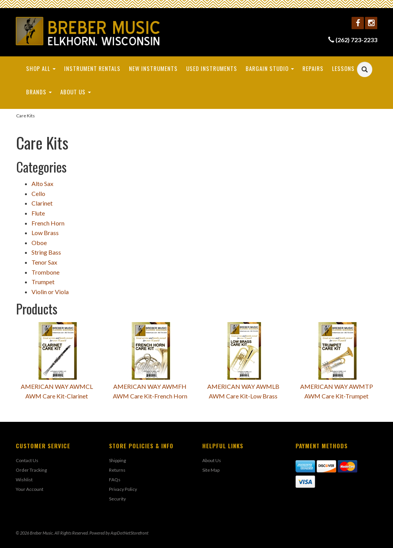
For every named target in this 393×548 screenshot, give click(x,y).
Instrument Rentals (92, 68)
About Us (75, 91)
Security (117, 499)
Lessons (343, 68)
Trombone (45, 272)
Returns (117, 470)
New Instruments (153, 68)
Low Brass (45, 232)
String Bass (46, 252)
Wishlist (24, 479)
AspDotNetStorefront (130, 532)
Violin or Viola (50, 291)
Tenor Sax (44, 262)
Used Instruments (211, 68)
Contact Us (27, 460)
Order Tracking (31, 470)
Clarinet (42, 203)
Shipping (117, 460)
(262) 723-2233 (356, 39)
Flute (38, 213)
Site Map (211, 470)
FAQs (115, 479)
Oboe (39, 242)
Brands (39, 91)
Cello (38, 193)
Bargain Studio (270, 68)
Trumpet (42, 281)
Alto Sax (42, 183)
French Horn (47, 223)
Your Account (29, 489)
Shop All (41, 68)
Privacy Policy (123, 489)
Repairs (313, 68)
